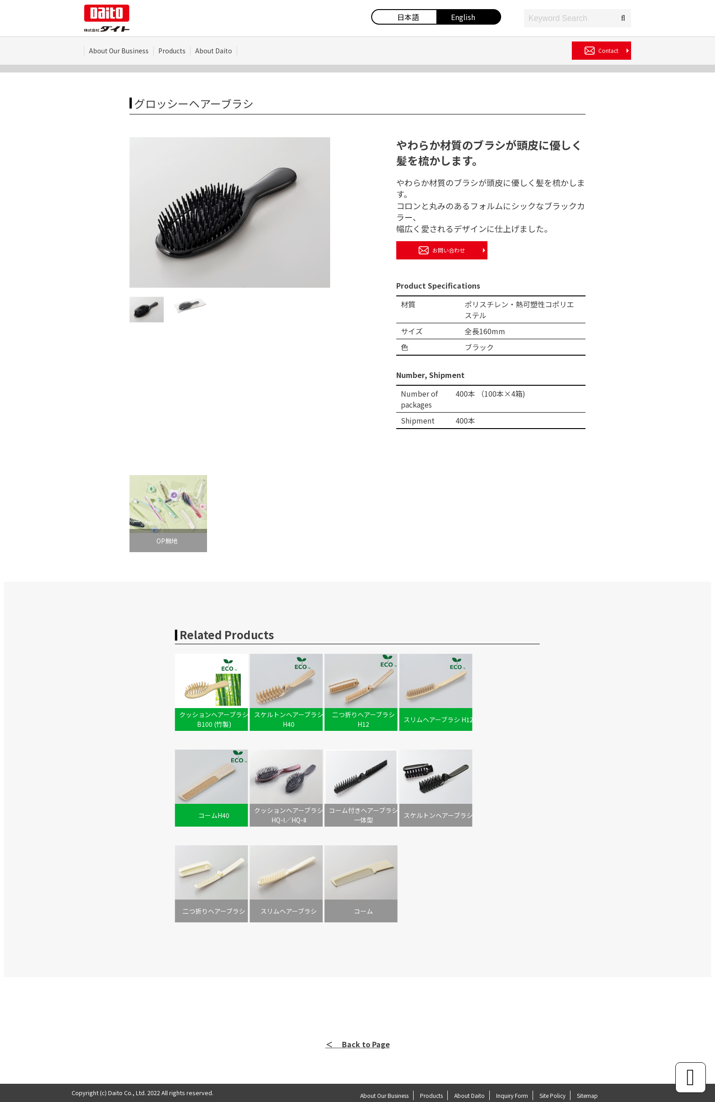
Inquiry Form (512, 1095)
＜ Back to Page (358, 1044)
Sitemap (587, 1095)
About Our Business (119, 50)
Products (172, 50)
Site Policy (552, 1095)
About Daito (213, 50)
